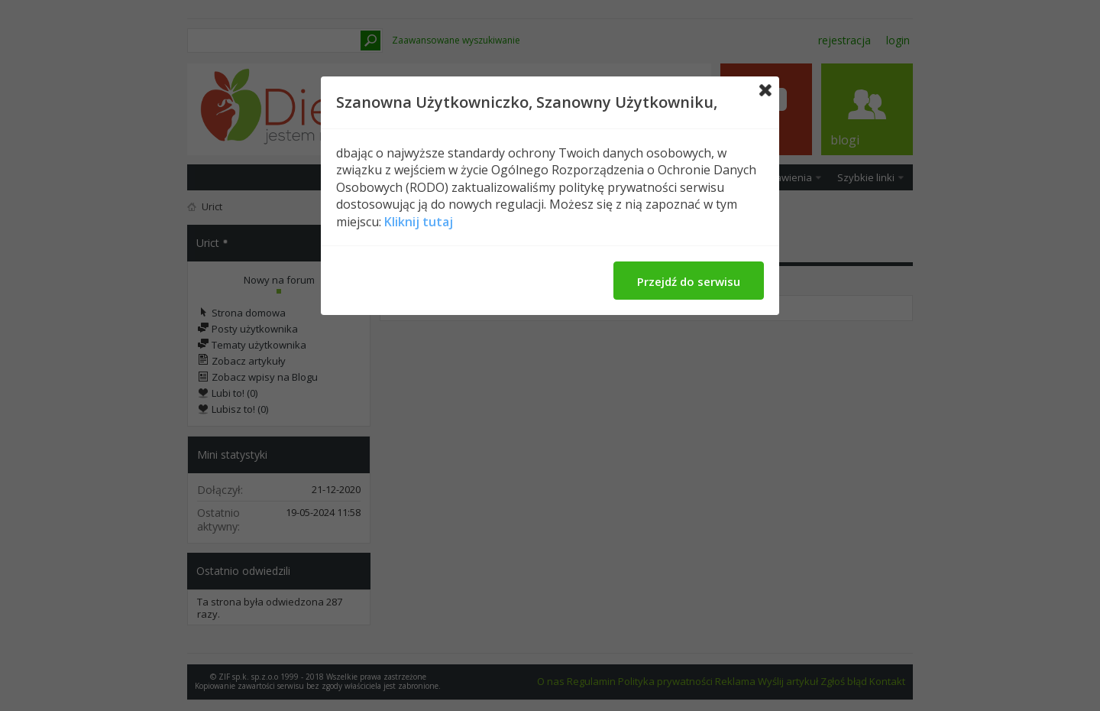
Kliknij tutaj (418, 221)
